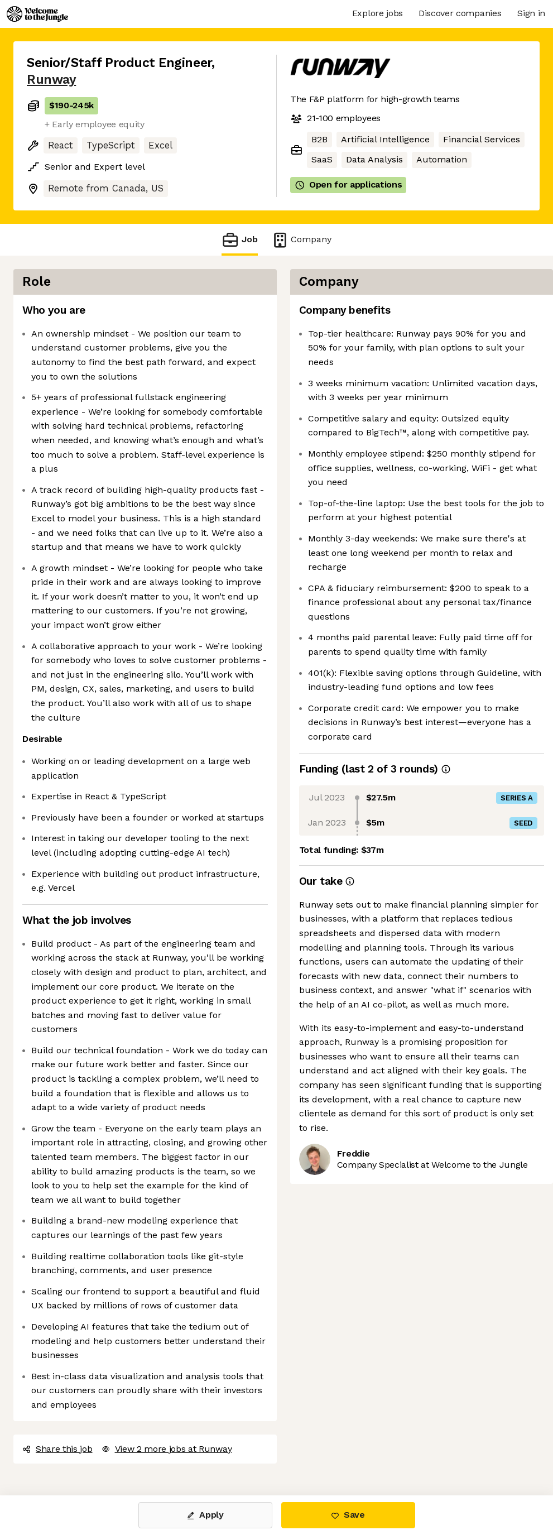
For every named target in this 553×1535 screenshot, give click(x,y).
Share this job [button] (57, 1448)
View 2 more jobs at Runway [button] (167, 1448)
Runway (51, 79)
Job (239, 240)
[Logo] (37, 14)
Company (301, 240)
